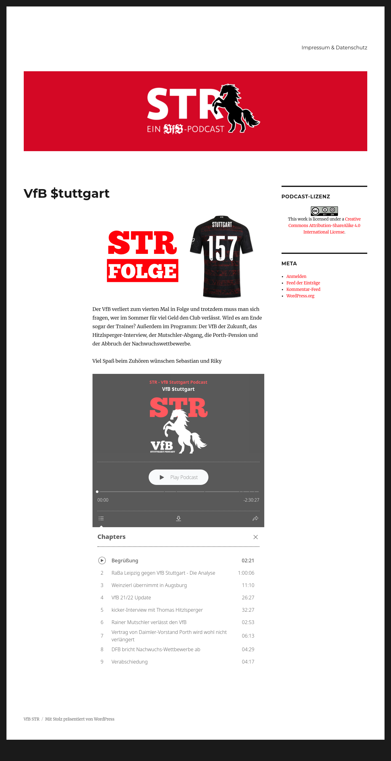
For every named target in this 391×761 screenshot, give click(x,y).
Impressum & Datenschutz (334, 48)
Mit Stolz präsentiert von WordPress (79, 719)
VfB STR (31, 719)
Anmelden (296, 276)
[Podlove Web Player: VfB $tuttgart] (178, 523)
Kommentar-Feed (303, 289)
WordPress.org (300, 296)
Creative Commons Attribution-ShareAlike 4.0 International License (324, 226)
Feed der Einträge (303, 283)
